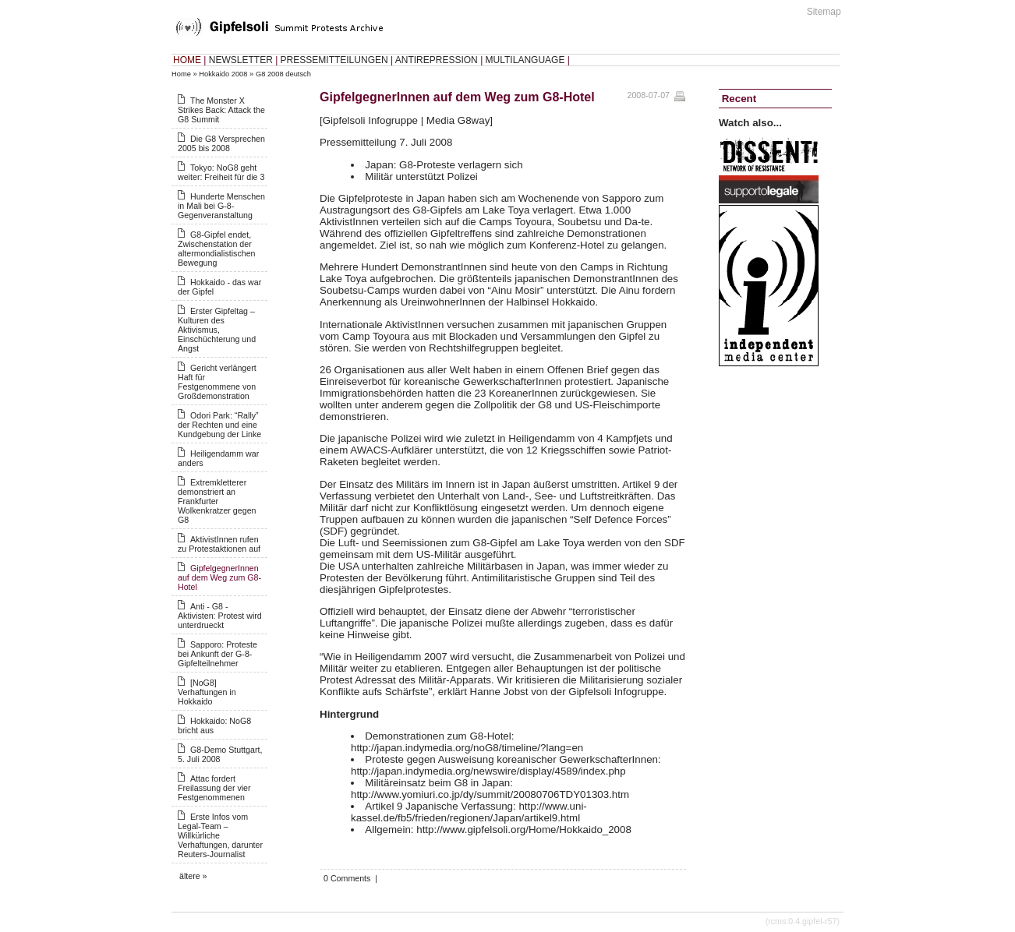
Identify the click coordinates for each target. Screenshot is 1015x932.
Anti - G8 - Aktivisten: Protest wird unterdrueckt (220, 616)
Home (181, 74)
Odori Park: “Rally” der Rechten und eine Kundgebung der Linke (219, 425)
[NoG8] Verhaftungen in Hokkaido (207, 692)
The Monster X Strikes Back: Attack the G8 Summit (221, 110)
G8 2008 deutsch (283, 74)
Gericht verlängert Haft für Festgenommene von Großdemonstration (217, 382)
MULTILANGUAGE (525, 60)
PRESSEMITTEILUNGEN (334, 60)
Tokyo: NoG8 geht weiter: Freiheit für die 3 (221, 172)
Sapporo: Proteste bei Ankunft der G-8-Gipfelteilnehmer (217, 654)
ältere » (193, 876)
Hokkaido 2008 (223, 74)
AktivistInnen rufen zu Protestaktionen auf (219, 544)
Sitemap (824, 11)
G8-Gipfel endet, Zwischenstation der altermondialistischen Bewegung (217, 248)
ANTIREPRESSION (436, 60)
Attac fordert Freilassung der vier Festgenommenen (214, 788)
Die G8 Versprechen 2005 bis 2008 (221, 143)
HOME (187, 60)
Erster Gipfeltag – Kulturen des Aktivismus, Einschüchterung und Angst (217, 329)
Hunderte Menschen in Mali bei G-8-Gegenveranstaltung (221, 206)
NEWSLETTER (241, 60)
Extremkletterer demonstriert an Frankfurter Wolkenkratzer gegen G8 (217, 501)
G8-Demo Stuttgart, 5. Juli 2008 (220, 754)
